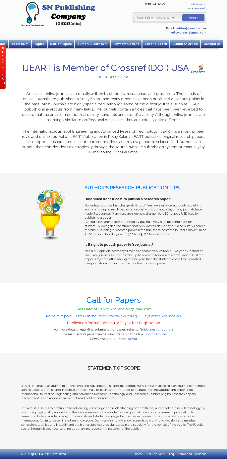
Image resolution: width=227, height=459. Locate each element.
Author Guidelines (95, 44)
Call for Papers (65, 44)
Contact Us (216, 44)
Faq (171, 454)
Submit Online (155, 334)
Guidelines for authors (157, 329)
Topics (44, 44)
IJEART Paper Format (121, 339)
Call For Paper (156, 454)
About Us (22, 44)
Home (5, 44)
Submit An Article (189, 44)
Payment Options (130, 44)
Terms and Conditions (192, 454)
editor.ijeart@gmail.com (188, 32)
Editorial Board (160, 44)
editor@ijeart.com (189, 28)
